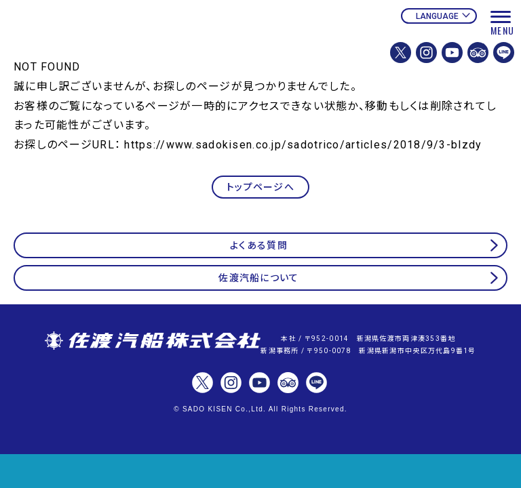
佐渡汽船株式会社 (152, 341)
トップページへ (260, 187)
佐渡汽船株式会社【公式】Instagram (426, 52)
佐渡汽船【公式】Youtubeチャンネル (452, 52)
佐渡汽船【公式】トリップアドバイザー (477, 52)
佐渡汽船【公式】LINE (503, 52)
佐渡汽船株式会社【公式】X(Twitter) (400, 52)
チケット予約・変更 (260, 471)
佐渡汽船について (258, 277)
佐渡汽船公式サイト (105, 46)
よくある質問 (259, 245)
